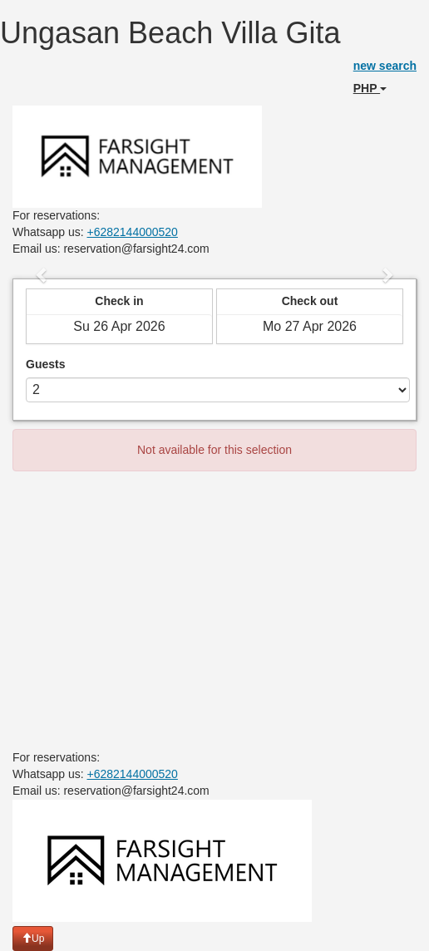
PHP (370, 88)
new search (385, 65)
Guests (45, 364)
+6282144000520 (132, 232)
